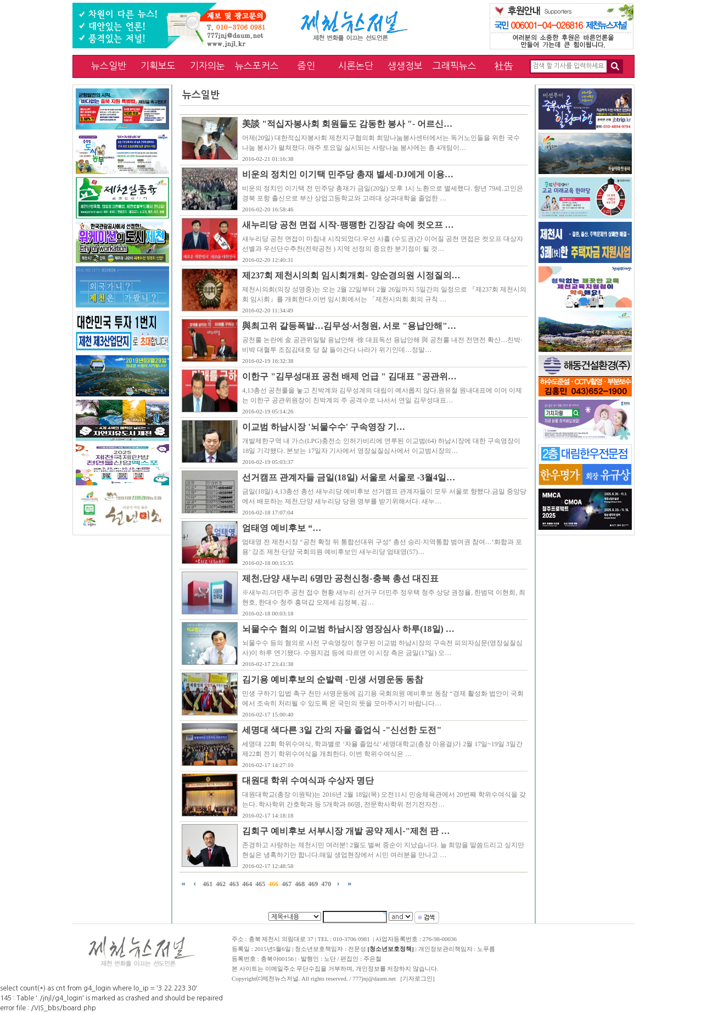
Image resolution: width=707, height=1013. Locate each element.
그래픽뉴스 (454, 65)
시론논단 (355, 65)
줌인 (306, 65)
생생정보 (405, 65)
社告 (504, 65)
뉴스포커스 (257, 65)
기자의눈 (207, 65)
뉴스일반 (108, 65)
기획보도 (158, 65)
